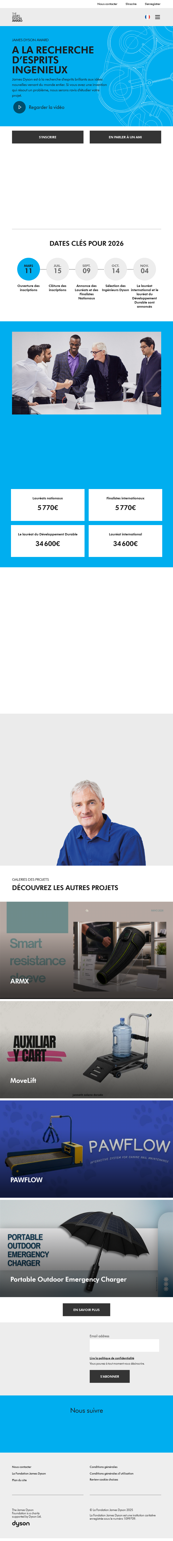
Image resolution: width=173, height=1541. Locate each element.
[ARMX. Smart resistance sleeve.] (86, 951)
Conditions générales (103, 1469)
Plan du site (19, 1483)
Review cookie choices (104, 1482)
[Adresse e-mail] (124, 1346)
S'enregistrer (152, 4)
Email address (99, 1338)
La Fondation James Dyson (29, 1476)
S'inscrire (131, 4)
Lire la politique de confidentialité (112, 1359)
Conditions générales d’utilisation (111, 1476)
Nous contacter (107, 4)
